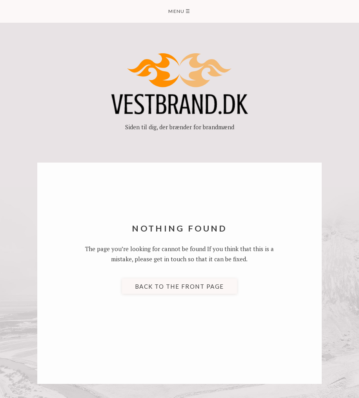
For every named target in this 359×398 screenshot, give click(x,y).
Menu (179, 11)
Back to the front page (179, 285)
